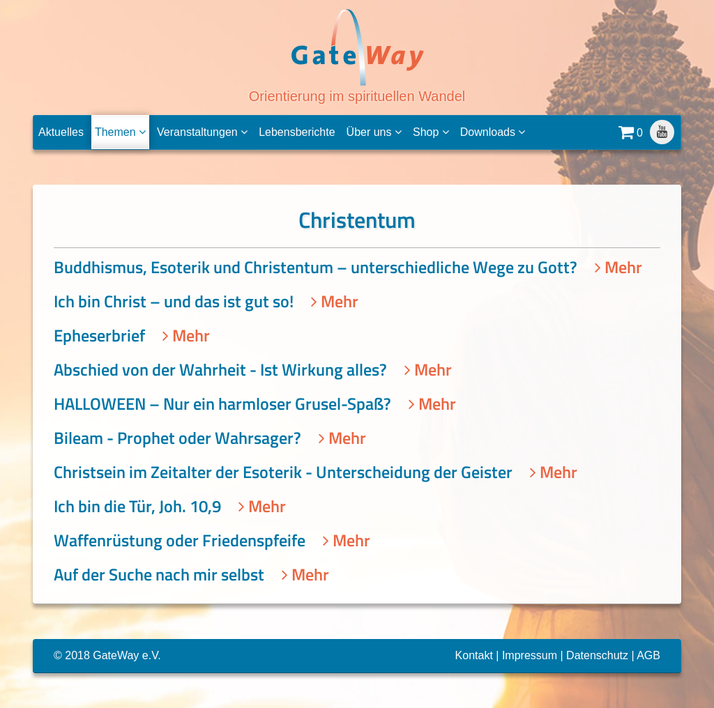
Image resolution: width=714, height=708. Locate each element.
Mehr (618, 266)
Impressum (529, 655)
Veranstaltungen (202, 132)
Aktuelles (61, 132)
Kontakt (474, 655)
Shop (431, 132)
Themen (120, 132)
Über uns (374, 132)
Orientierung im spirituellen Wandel (357, 55)
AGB (648, 655)
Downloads (493, 132)
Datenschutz (597, 655)
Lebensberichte (297, 132)
